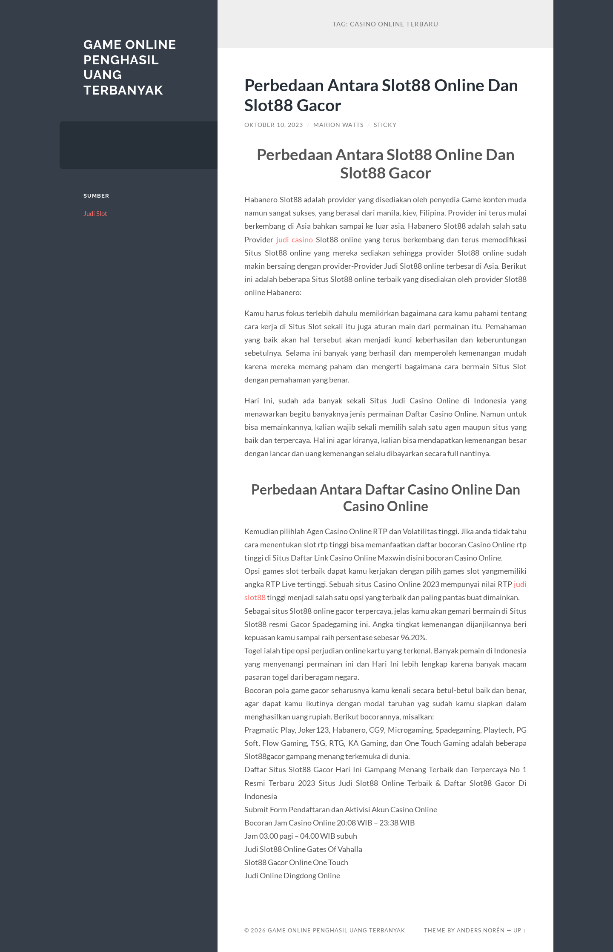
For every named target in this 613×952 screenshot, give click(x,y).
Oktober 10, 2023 (273, 124)
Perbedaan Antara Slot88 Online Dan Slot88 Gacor (381, 95)
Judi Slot (95, 213)
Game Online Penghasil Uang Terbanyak (336, 930)
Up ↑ (519, 930)
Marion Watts (338, 124)
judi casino (294, 239)
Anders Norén (481, 930)
